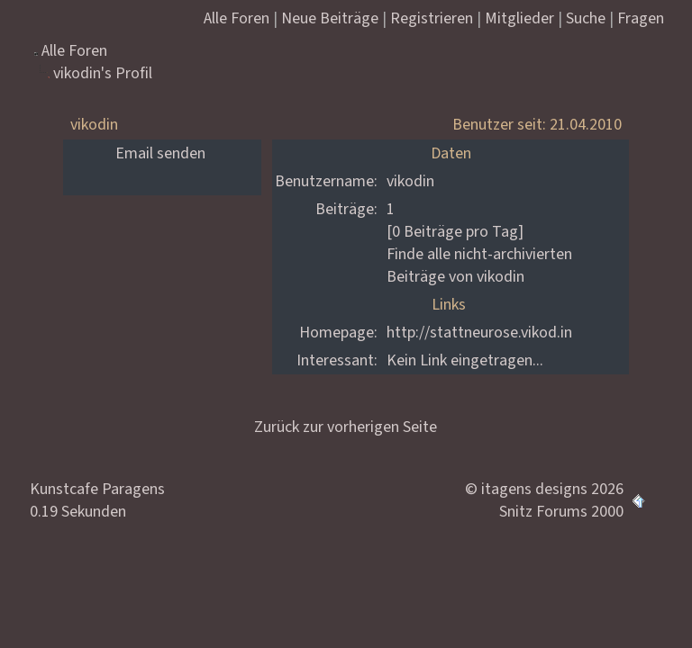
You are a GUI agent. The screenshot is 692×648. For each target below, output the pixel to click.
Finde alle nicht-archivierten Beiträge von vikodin (479, 265)
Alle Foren (74, 51)
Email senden (160, 153)
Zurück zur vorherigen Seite (345, 427)
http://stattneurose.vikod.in (479, 332)
